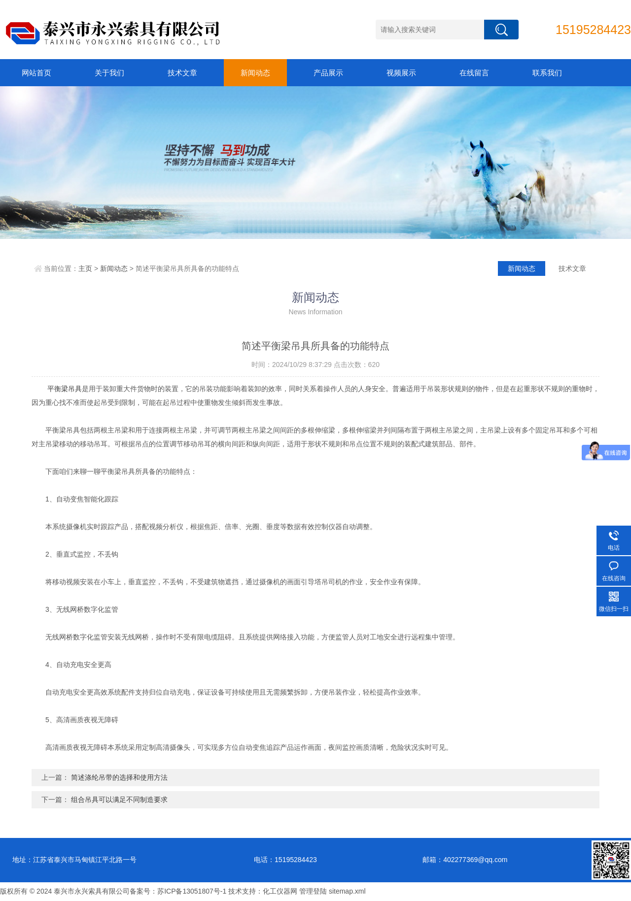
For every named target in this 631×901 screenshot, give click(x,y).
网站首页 (36, 72)
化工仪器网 (280, 891)
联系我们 (547, 72)
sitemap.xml (347, 891)
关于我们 (109, 72)
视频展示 (401, 72)
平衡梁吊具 (64, 389)
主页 (85, 268)
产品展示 (328, 72)
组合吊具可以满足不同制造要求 (119, 799)
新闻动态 (255, 72)
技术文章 (182, 72)
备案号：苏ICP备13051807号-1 (178, 891)
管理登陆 (313, 891)
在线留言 (474, 72)
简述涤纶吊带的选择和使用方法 (119, 777)
